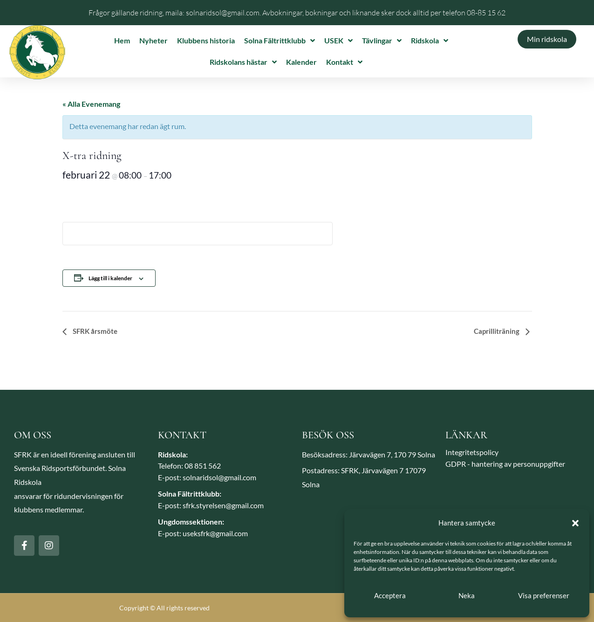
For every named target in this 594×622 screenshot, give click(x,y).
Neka (466, 595)
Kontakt (344, 62)
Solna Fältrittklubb (279, 40)
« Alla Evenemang (91, 103)
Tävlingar (382, 40)
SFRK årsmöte (94, 331)
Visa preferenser (543, 595)
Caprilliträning (497, 331)
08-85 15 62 (486, 12)
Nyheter (153, 40)
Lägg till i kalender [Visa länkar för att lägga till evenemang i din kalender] (110, 278)
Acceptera (390, 595)
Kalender (301, 61)
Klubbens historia (206, 40)
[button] (575, 523)
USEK (338, 40)
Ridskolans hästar (243, 62)
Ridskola (429, 40)
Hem (122, 40)
